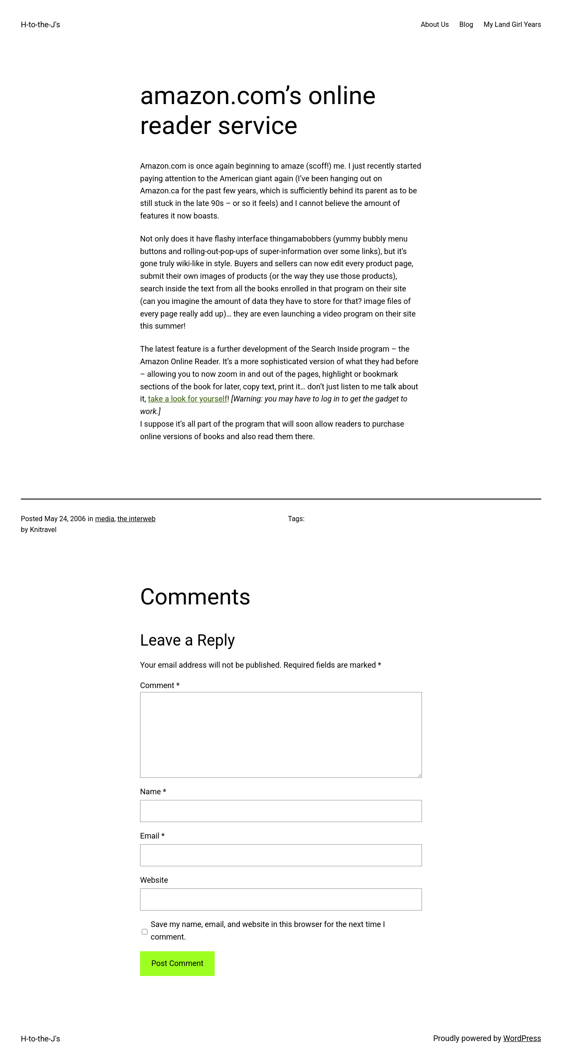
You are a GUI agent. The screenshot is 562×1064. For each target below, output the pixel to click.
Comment (160, 685)
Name (153, 791)
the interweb (137, 519)
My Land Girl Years (512, 24)
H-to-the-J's (40, 24)
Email (152, 835)
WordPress (522, 1038)
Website (154, 879)
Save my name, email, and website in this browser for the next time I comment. (268, 930)
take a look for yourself (187, 398)
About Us (435, 24)
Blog (466, 24)
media (104, 519)
